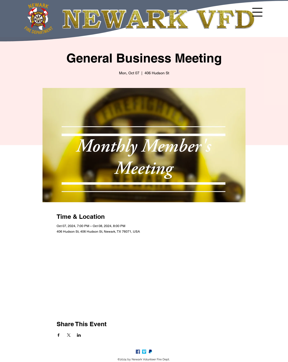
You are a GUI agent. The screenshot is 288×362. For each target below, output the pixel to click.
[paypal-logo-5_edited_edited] (150, 352)
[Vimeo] (144, 352)
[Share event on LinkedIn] (79, 335)
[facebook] (138, 352)
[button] (257, 12)
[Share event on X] (69, 335)
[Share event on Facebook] (59, 335)
